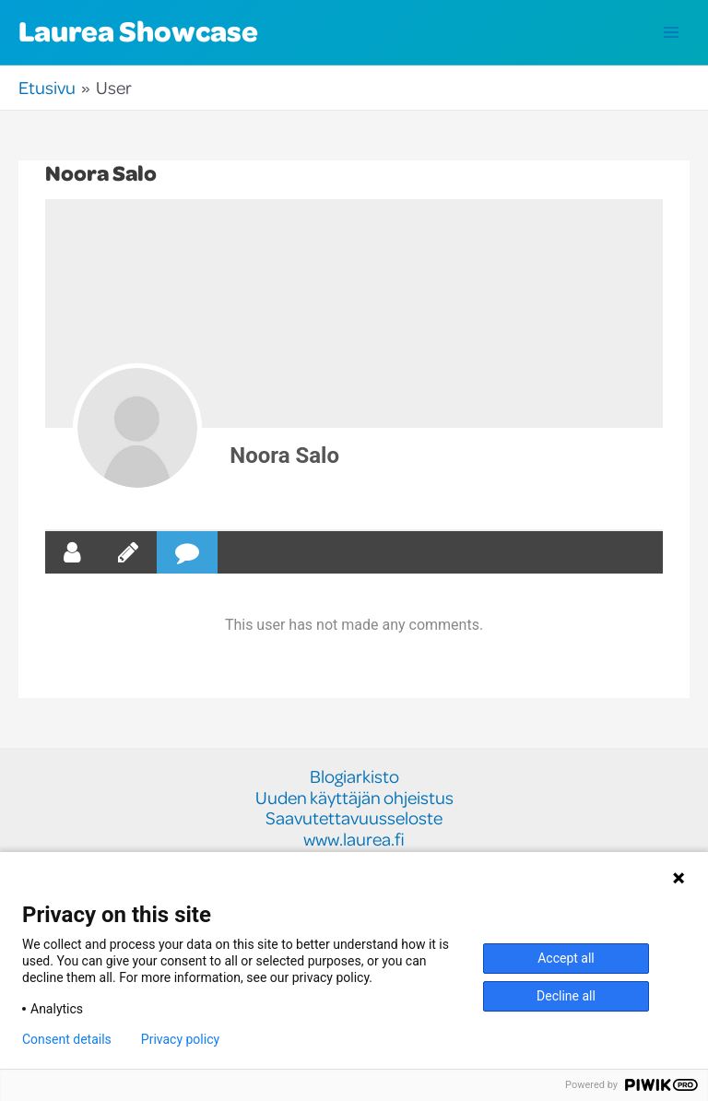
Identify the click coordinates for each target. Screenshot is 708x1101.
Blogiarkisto (354, 776)
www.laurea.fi (354, 839)
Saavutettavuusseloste (354, 818)
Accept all (566, 958)
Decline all (566, 996)
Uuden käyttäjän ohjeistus (354, 798)
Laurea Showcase (138, 30)
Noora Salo (284, 455)
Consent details (67, 1039)
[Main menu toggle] (671, 33)
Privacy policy (180, 1039)
